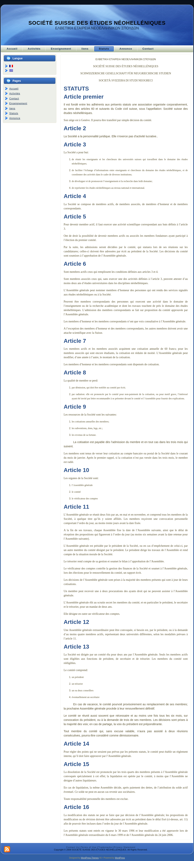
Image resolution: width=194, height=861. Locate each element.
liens (12, 108)
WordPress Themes (90, 858)
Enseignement (18, 103)
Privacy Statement (124, 847)
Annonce (14, 118)
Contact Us (72, 847)
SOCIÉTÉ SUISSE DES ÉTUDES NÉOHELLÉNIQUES (97, 23)
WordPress (120, 858)
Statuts (13, 113)
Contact (14, 98)
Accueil (14, 88)
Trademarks (105, 847)
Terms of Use (89, 847)
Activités (14, 93)
